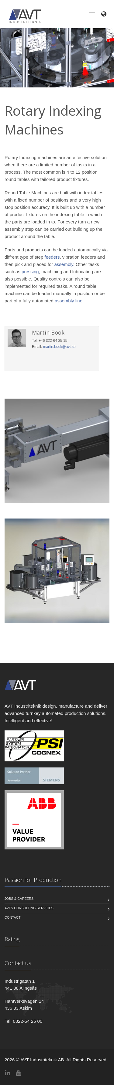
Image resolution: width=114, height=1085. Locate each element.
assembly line (68, 300)
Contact (12, 917)
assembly (63, 264)
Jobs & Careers (19, 898)
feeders (52, 257)
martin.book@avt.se (59, 347)
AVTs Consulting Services (29, 908)
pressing (30, 271)
